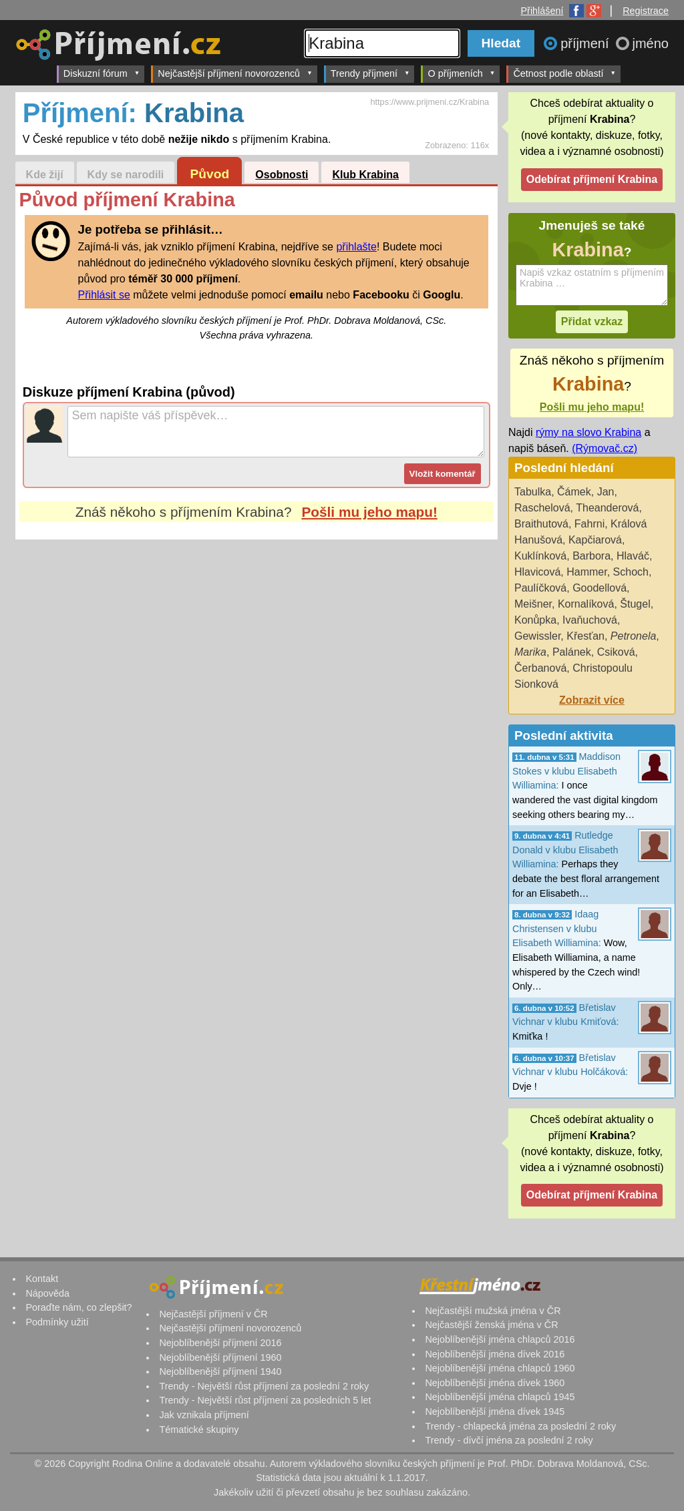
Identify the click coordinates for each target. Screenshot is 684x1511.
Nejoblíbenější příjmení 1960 (220, 1357)
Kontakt (41, 1278)
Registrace (646, 10)
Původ (210, 174)
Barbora (591, 556)
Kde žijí (44, 174)
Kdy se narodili (126, 174)
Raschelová (542, 507)
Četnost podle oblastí (564, 73)
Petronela (634, 636)
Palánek (571, 652)
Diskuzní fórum (101, 73)
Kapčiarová (595, 540)
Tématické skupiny (198, 1429)
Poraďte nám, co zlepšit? (78, 1307)
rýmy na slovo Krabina (588, 432)
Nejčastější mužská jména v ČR (492, 1310)
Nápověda (47, 1293)
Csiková (616, 652)
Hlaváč (633, 556)
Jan (606, 491)
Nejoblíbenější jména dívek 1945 (494, 1411)
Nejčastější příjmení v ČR (213, 1314)
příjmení (586, 43)
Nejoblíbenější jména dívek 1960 (494, 1382)
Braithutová (541, 523)
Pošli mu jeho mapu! (369, 511)
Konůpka (535, 620)
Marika (530, 652)
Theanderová (607, 507)
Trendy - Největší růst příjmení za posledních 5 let (265, 1400)
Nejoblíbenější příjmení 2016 (220, 1342)
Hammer (586, 572)
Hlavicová (537, 572)
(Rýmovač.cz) (604, 448)
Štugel (635, 604)
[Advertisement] (256, 665)
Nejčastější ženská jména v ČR (491, 1324)
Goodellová (599, 588)
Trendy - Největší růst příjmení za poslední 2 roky (264, 1386)
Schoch (631, 572)
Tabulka (532, 491)
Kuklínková (540, 556)
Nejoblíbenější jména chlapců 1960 (499, 1368)
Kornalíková (586, 604)
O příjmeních (461, 73)
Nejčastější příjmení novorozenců (235, 73)
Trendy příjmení (370, 73)
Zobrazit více (592, 700)
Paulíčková (540, 588)
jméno (651, 43)
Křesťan (585, 636)
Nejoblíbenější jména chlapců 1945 (499, 1396)
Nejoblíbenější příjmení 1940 (220, 1371)
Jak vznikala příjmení (203, 1415)
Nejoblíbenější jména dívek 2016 (494, 1354)
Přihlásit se (104, 294)
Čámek (574, 491)
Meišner (533, 604)
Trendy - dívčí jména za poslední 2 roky (508, 1440)
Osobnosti (281, 174)
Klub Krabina (365, 174)
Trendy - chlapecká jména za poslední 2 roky (520, 1426)
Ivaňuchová (589, 620)
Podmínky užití (56, 1322)
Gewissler (537, 636)
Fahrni (589, 523)
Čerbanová (540, 668)
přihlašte (356, 246)
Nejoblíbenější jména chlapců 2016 (499, 1339)
